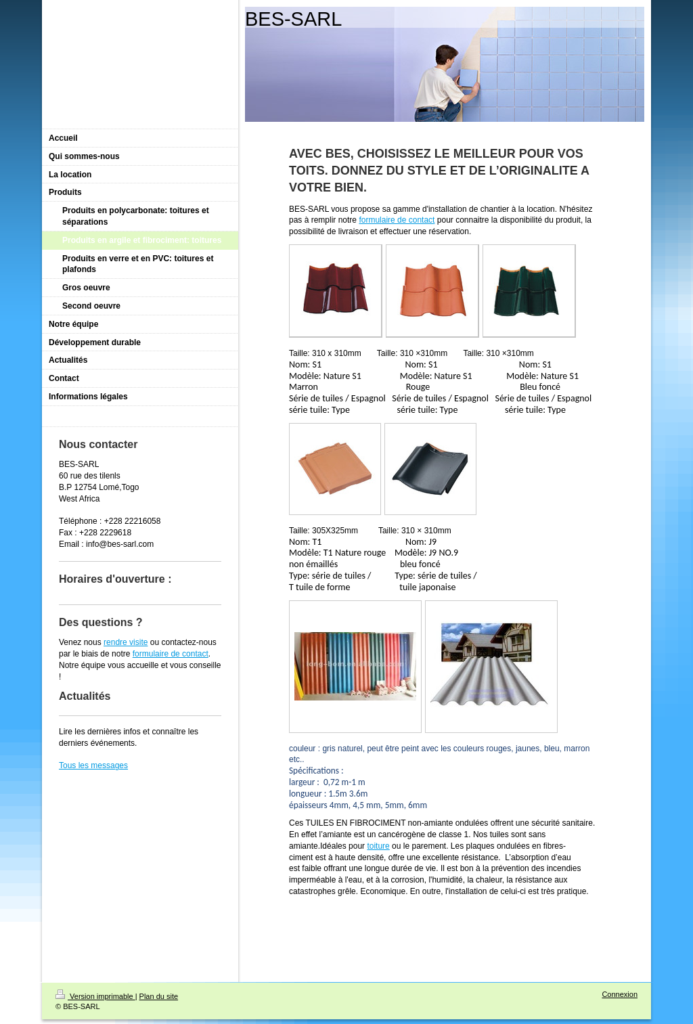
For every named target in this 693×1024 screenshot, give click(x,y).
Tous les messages (93, 765)
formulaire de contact (396, 220)
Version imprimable (95, 996)
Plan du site (158, 996)
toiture (378, 846)
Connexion (620, 994)
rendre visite (126, 642)
